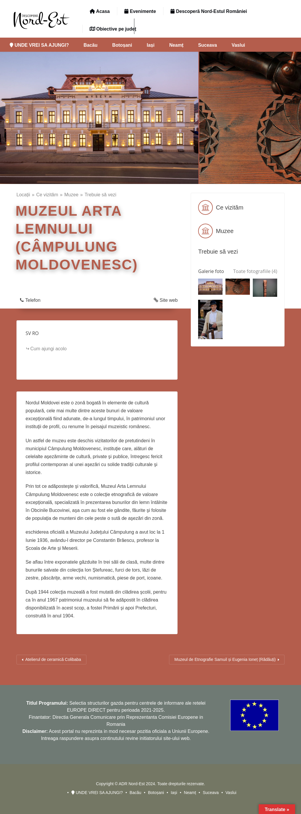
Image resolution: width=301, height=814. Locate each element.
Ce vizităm (47, 194)
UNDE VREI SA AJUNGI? (39, 45)
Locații (23, 194)
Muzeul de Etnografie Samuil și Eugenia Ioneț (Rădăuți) (225, 659)
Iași (150, 45)
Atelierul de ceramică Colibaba (53, 659)
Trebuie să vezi (100, 194)
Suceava (207, 45)
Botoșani (122, 45)
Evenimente (140, 11)
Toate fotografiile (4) (255, 271)
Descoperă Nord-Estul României (208, 11)
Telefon (33, 300)
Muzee (71, 194)
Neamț (176, 45)
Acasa (100, 11)
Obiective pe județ (113, 28)
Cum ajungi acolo (48, 348)
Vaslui (238, 45)
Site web (169, 300)
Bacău (90, 45)
